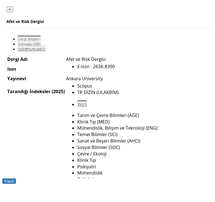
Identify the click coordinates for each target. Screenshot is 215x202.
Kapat (9, 181)
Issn (11, 69)
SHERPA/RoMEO (31, 49)
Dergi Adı (17, 59)
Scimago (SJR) (29, 44)
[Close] (9, 9)
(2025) (58, 91)
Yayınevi (16, 78)
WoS (82, 104)
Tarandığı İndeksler (28, 91)
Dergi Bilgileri (29, 39)
